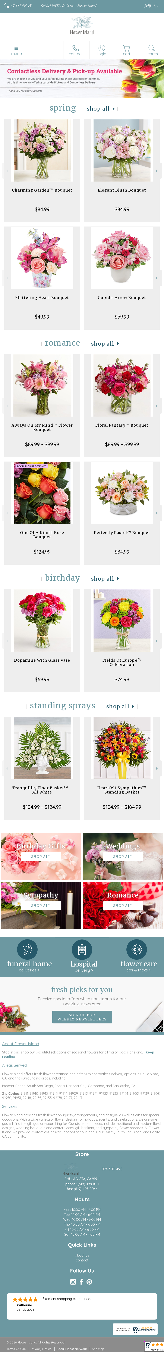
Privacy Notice (41, 1349)
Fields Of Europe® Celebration (122, 662)
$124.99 (42, 551)
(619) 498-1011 (21, 5)
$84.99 (42, 209)
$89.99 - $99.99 (42, 444)
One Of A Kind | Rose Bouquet (42, 534)
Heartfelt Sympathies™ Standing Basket (121, 790)
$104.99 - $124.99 (42, 807)
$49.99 (42, 316)
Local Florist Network (72, 1349)
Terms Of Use (16, 1349)
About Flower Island (20, 1043)
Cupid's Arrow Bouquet (122, 297)
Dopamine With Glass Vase (42, 660)
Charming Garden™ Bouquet (42, 190)
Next (157, 171)
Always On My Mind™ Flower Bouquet (42, 427)
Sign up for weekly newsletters (82, 1017)
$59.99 (122, 316)
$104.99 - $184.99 (122, 807)
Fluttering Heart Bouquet (42, 297)
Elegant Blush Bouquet (122, 190)
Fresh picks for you (82, 996)
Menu (16, 53)
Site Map (98, 1349)
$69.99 (42, 679)
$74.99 (122, 679)
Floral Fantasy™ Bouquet (121, 425)
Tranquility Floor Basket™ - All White (42, 790)
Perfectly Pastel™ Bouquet (122, 532)
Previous (6, 171)
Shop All (98, 108)
